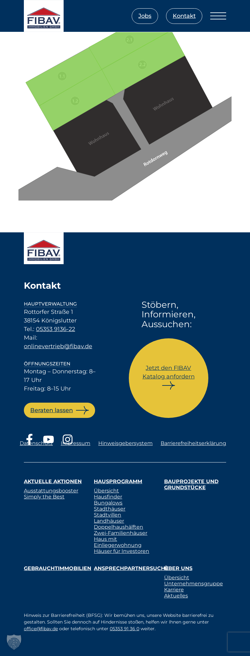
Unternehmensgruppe (193, 584)
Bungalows (108, 503)
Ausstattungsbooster (51, 491)
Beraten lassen (51, 410)
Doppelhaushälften (118, 527)
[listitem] (64, 77)
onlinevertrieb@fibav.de (58, 346)
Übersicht (106, 491)
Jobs (144, 15)
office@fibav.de (41, 628)
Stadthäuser (109, 509)
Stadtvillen (107, 515)
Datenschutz (36, 443)
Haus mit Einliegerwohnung (118, 542)
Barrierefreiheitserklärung (193, 443)
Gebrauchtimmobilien (57, 568)
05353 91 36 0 (124, 628)
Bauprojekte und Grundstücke (191, 484)
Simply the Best (44, 497)
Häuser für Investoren (121, 551)
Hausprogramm (118, 481)
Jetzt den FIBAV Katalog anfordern (168, 372)
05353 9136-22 (55, 329)
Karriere (174, 590)
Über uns (178, 568)
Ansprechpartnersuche (131, 568)
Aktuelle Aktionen (53, 481)
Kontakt (184, 15)
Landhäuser (109, 521)
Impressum (75, 443)
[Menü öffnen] (218, 16)
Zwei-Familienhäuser (120, 533)
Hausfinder (108, 497)
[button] (14, 642)
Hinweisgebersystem (125, 443)
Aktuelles (176, 596)
